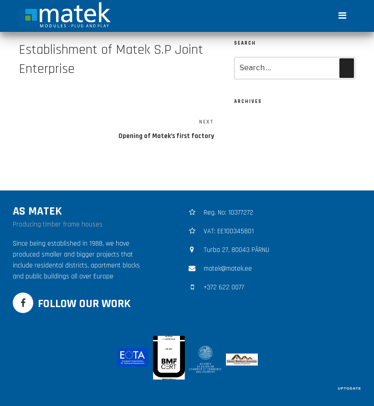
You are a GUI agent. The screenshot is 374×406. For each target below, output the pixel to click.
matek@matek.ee (228, 268)
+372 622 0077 (224, 287)
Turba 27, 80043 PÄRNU (236, 250)
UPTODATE (349, 388)
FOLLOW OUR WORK (84, 303)
